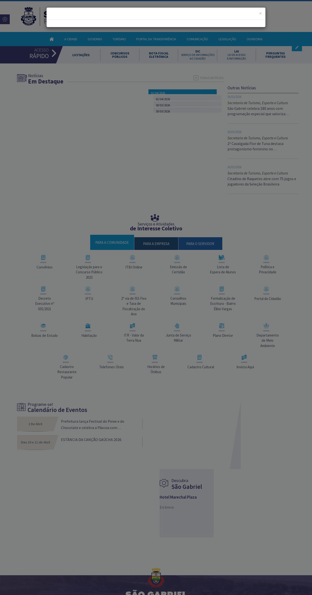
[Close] (260, 13)
